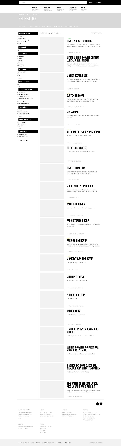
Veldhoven (21, 65)
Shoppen (64, 410)
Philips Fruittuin (76, 295)
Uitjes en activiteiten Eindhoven (91, 414)
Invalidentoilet (22, 102)
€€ (19, 86)
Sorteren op (43, 33)
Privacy (38, 442)
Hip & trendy (21, 124)
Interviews (43, 432)
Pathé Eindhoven (76, 204)
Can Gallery (73, 311)
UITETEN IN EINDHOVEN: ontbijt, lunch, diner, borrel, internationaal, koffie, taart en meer (83, 62)
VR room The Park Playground (83, 132)
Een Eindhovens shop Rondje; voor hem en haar (83, 348)
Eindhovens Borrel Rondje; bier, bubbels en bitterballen (83, 367)
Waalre (20, 58)
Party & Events (22, 42)
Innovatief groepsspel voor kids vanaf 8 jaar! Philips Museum (82, 386)
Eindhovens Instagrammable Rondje (83, 330)
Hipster (20, 126)
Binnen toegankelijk (23, 96)
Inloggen (90, 2)
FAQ (19, 418)
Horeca (42, 410)
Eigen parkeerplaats (23, 113)
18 (19, 76)
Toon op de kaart (96, 33)
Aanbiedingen (46, 26)
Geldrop (20, 62)
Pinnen (20, 100)
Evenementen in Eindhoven (25, 426)
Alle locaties (21, 92)
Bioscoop (21, 36)
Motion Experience (77, 75)
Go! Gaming (73, 112)
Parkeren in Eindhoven (68, 416)
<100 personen (22, 134)
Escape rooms (22, 38)
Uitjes (20, 43)
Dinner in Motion (76, 168)
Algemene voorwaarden (48, 442)
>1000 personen (22, 136)
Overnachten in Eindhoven (47, 416)
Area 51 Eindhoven (77, 240)
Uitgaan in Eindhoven (45, 414)
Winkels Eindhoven (67, 412)
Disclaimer (59, 442)
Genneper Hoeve (76, 276)
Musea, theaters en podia (90, 412)
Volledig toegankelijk (24, 103)
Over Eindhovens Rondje (25, 412)
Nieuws (42, 424)
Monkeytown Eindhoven (80, 258)
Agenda (20, 424)
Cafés (30, 26)
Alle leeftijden (22, 72)
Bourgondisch (22, 122)
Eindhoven (21, 56)
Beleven (85, 410)
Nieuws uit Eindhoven (46, 426)
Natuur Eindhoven (88, 419)
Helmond (20, 64)
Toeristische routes (88, 416)
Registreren (98, 2)
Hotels (37, 26)
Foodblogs (43, 428)
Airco (19, 110)
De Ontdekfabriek (76, 148)
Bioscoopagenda (23, 428)
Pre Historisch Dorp (78, 220)
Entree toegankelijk (23, 94)
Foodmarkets (58, 26)
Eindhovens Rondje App (24, 414)
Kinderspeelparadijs (23, 40)
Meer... (20, 78)
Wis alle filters (22, 140)
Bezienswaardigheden (89, 418)
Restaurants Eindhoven (46, 412)
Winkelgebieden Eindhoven (69, 414)
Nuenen (20, 60)
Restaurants (22, 26)
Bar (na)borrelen (22, 112)
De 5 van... (43, 430)
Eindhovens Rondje (24, 410)
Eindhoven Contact (23, 416)
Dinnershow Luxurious (79, 41)
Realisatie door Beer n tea (96, 442)
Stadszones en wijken (71, 26)
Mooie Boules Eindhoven (80, 186)
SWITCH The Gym (75, 95)
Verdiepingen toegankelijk (25, 98)
